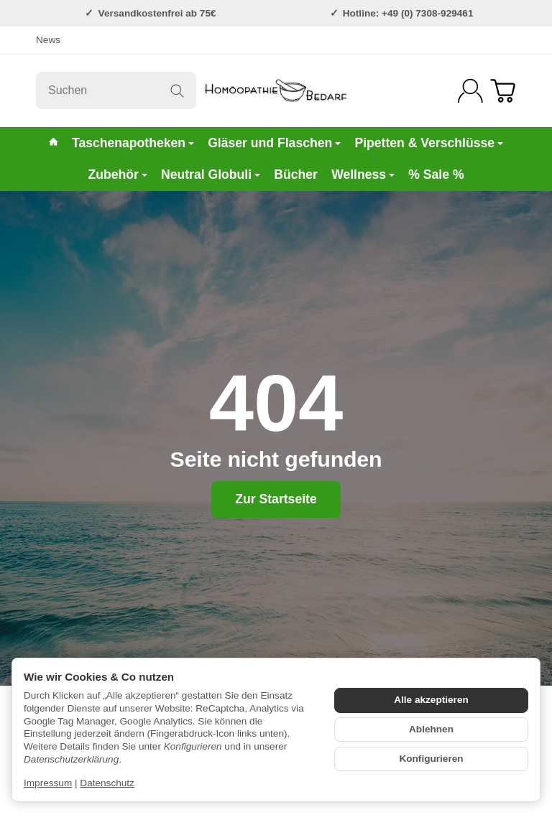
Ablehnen (431, 729)
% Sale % (436, 174)
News (48, 39)
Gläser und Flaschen (274, 143)
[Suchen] (116, 90)
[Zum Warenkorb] (502, 91)
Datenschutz (107, 783)
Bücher (296, 174)
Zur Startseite (275, 499)
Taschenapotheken (133, 143)
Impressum (48, 783)
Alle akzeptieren (431, 699)
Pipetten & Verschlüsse (428, 143)
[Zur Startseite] (276, 90)
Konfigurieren (431, 758)
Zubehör (117, 174)
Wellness (363, 174)
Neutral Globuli (210, 174)
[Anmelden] (470, 91)
